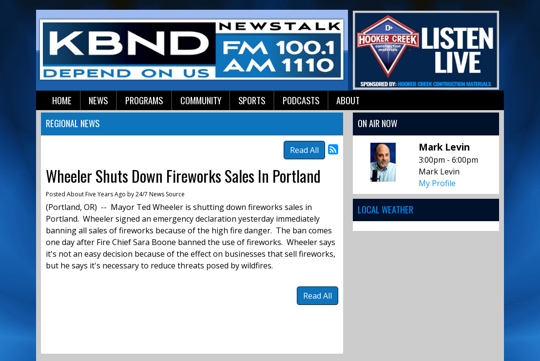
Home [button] (62, 100)
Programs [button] (144, 100)
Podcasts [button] (301, 100)
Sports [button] (251, 100)
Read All (304, 150)
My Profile (437, 183)
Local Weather (385, 209)
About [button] (348, 100)
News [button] (98, 100)
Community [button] (200, 100)
